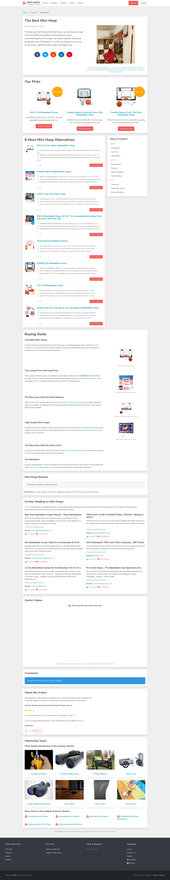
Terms (155, 875)
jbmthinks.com (98, 555)
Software (53, 3)
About (129, 849)
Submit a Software (53, 849)
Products (63, 3)
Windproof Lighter (39, 774)
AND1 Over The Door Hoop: (51, 193)
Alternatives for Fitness (38, 816)
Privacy (162, 875)
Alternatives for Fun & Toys (39, 824)
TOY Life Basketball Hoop (50, 285)
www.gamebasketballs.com (41, 530)
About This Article (118, 188)
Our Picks (114, 152)
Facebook (131, 859)
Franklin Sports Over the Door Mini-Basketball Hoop (85, 113)
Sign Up (133, 3)
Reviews (114, 168)
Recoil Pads (100, 804)
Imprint (129, 856)
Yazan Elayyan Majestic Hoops (52, 240)
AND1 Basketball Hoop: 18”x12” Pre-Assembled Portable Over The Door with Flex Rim (69, 217)
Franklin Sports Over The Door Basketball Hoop (126, 113)
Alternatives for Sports (99, 816)
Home (45, 3)
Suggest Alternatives (54, 852)
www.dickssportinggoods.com (42, 558)
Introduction (115, 148)
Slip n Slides (131, 804)
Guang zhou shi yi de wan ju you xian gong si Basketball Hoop (68, 307)
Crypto (71, 3)
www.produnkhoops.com (102, 583)
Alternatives (115, 156)
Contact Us (131, 852)
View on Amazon (44, 126)
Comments (115, 184)
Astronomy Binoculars (69, 774)
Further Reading (117, 172)
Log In (143, 3)
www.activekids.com (39, 586)
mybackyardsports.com (101, 533)
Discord (80, 3)
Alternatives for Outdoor (69, 816)
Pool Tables (70, 804)
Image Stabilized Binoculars (39, 804)
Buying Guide (116, 164)
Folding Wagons (100, 774)
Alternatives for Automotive (70, 824)
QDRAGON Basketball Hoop (51, 263)
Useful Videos (116, 176)
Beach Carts (131, 774)
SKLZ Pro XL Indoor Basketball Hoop (56, 145)
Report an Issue (92, 849)
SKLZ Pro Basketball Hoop (44, 112)
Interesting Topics (117, 192)
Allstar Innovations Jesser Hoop (90, 430)
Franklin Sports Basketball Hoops (54, 171)
